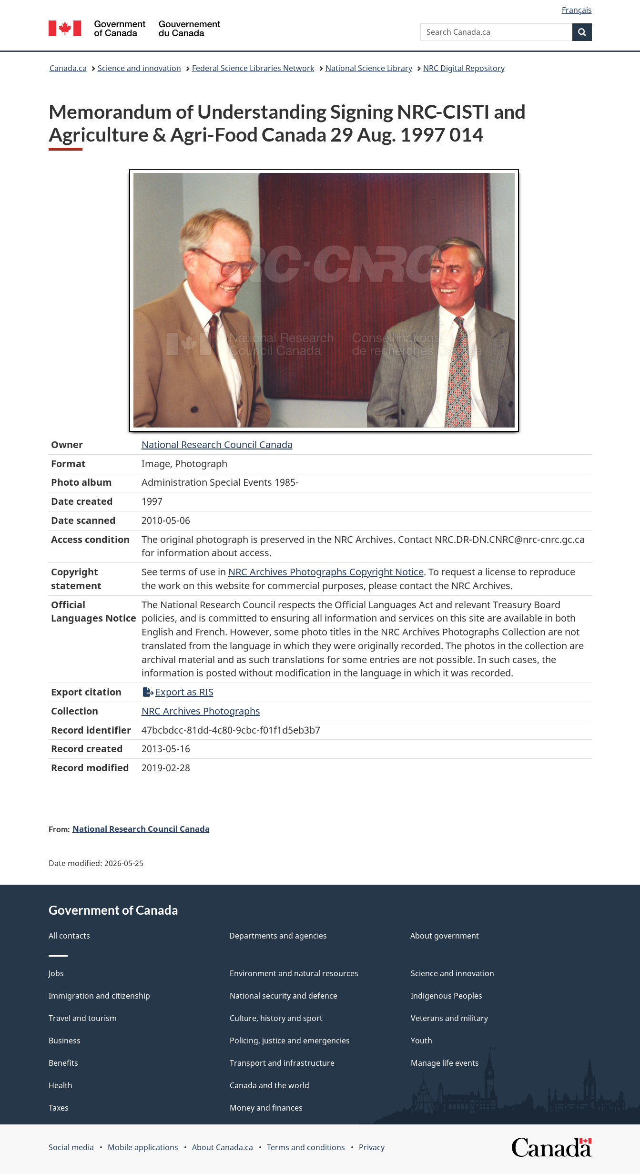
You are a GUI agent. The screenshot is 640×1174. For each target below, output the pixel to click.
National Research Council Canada (217, 444)
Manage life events (445, 1063)
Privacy (372, 1147)
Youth (421, 1040)
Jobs (56, 973)
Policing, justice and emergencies (290, 1040)
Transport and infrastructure (282, 1063)
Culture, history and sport (276, 1018)
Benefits (63, 1063)
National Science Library (368, 68)
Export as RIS (178, 691)
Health (60, 1085)
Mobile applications (143, 1147)
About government (444, 935)
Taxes (59, 1108)
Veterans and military (449, 1018)
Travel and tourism (83, 1018)
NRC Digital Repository (464, 68)
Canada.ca (68, 68)
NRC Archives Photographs (201, 710)
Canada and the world (269, 1085)
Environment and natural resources (294, 973)
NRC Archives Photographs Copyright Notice (326, 571)
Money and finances (266, 1108)
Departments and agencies (278, 935)
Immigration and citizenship (99, 995)
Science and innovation (139, 68)
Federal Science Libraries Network (253, 68)
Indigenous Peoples (446, 995)
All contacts (69, 935)
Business (65, 1040)
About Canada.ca (222, 1147)
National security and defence (283, 995)
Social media (71, 1147)
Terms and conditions (306, 1147)
